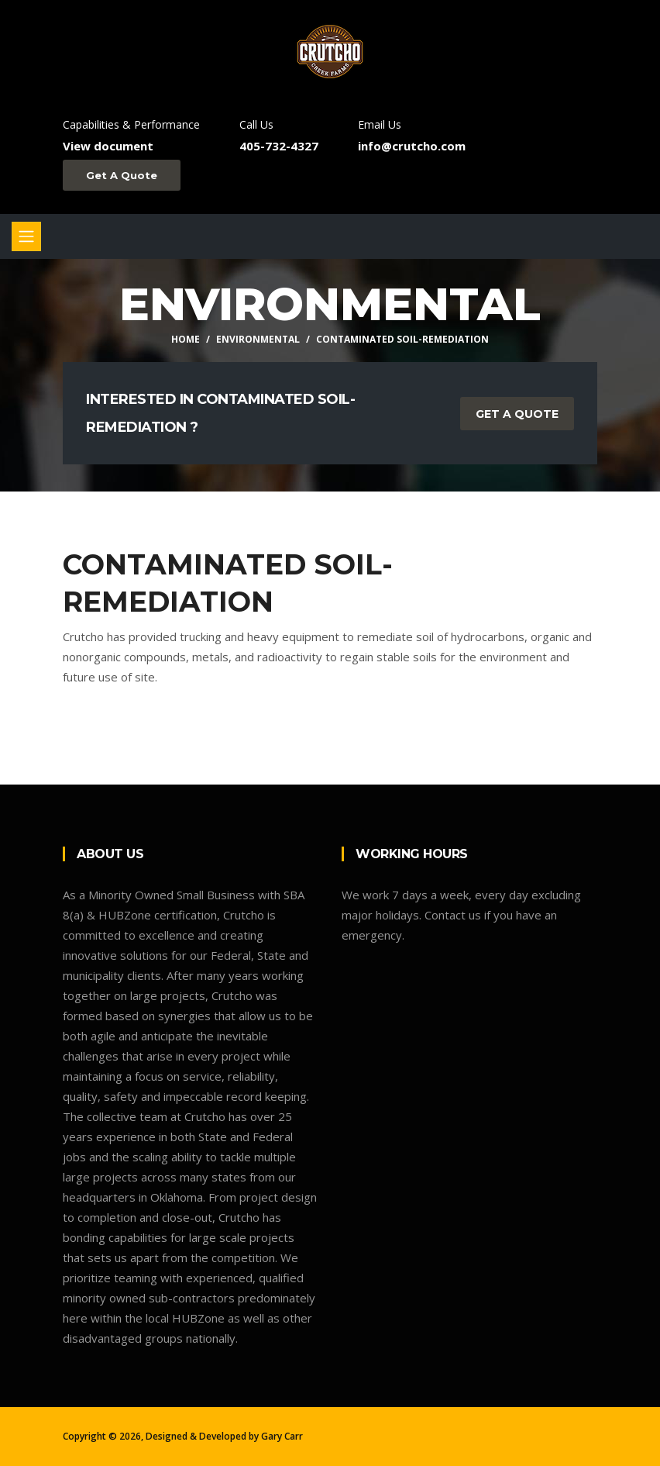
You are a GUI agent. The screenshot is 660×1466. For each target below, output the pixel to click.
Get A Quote (121, 175)
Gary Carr (282, 1436)
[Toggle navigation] (26, 236)
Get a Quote (517, 414)
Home (185, 339)
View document (108, 145)
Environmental (258, 339)
